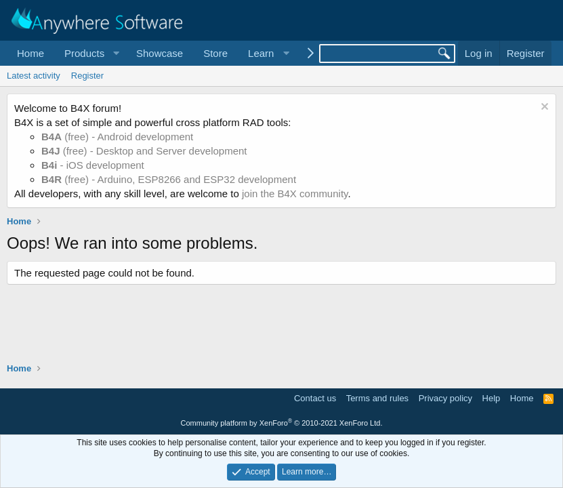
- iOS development (92, 165)
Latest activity (33, 75)
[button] (90, 53)
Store (215, 53)
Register (87, 75)
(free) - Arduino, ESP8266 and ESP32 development (168, 179)
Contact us (315, 398)
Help (491, 398)
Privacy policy (445, 398)
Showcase (159, 53)
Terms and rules (377, 398)
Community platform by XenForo (282, 423)
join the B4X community (295, 193)
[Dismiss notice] (543, 108)
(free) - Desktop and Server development (144, 151)
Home (30, 53)
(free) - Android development (117, 136)
